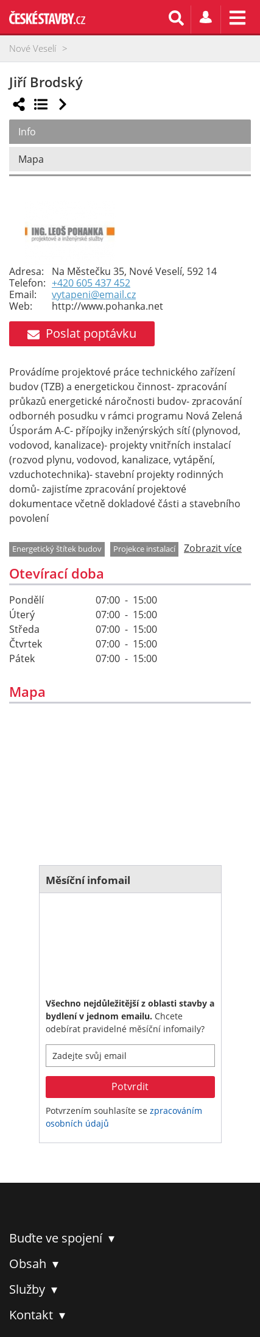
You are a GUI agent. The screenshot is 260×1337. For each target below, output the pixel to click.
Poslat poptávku (81, 333)
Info (27, 131)
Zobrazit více (213, 548)
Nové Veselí (32, 48)
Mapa (31, 159)
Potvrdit (130, 1086)
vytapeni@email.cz (94, 294)
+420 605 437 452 (91, 283)
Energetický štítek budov (57, 548)
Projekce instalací (144, 548)
